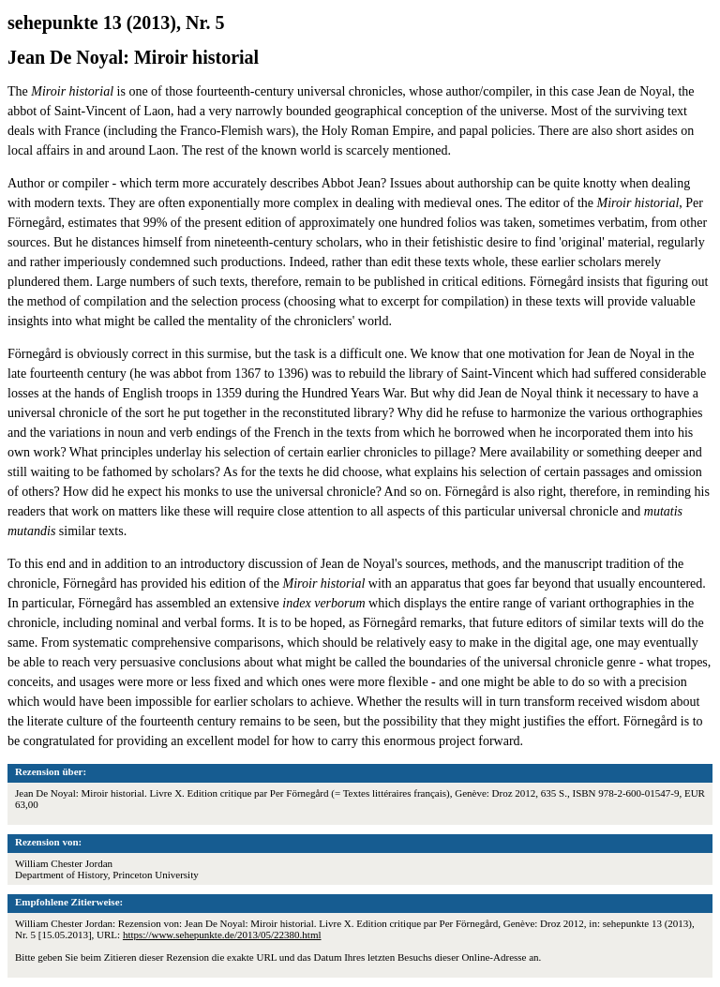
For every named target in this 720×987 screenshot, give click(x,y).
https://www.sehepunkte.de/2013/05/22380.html (222, 934)
